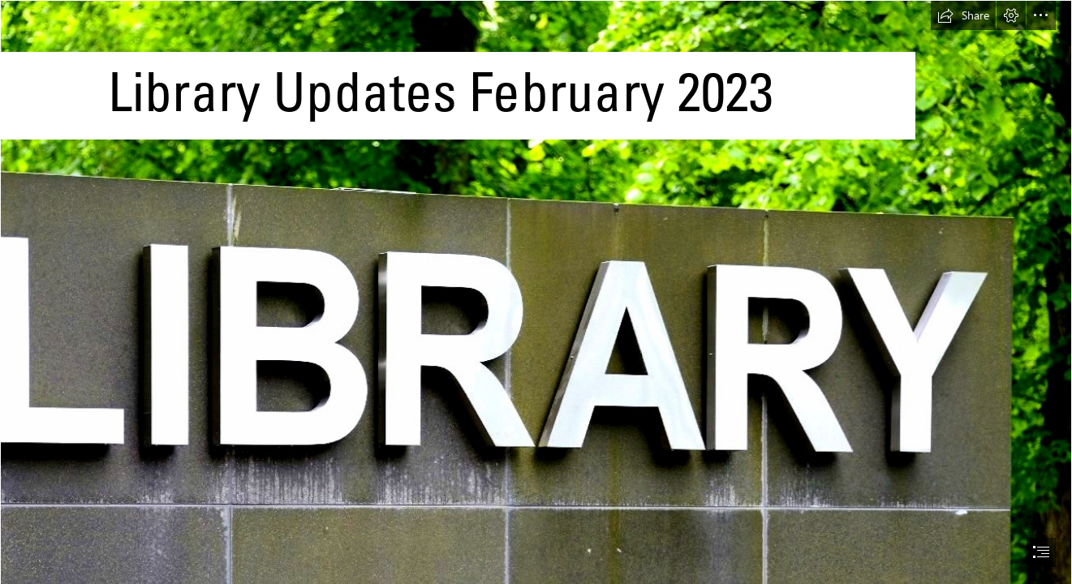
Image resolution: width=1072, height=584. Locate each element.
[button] (963, 15)
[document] (536, 292)
